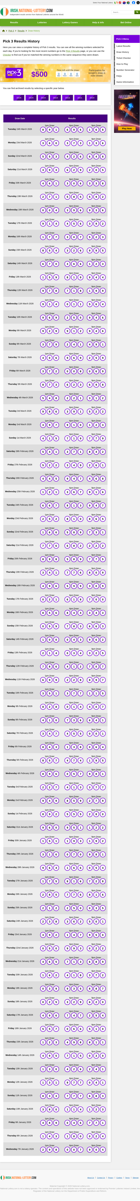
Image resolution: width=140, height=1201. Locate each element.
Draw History (122, 52)
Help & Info (98, 22)
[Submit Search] (137, 12)
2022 (67, 97)
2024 (43, 97)
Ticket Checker (123, 58)
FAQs (119, 76)
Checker (7, 55)
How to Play (122, 64)
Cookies (119, 1178)
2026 (18, 97)
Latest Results (123, 46)
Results (14, 22)
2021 (79, 97)
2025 (31, 97)
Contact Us (101, 1178)
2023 (55, 97)
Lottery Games (70, 22)
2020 (92, 97)
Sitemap (136, 1178)
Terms (127, 1178)
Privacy (110, 1178)
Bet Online (125, 22)
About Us (90, 1178)
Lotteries (42, 22)
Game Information (125, 82)
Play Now (127, 128)
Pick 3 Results (73, 51)
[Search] (122, 12)
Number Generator (125, 70)
